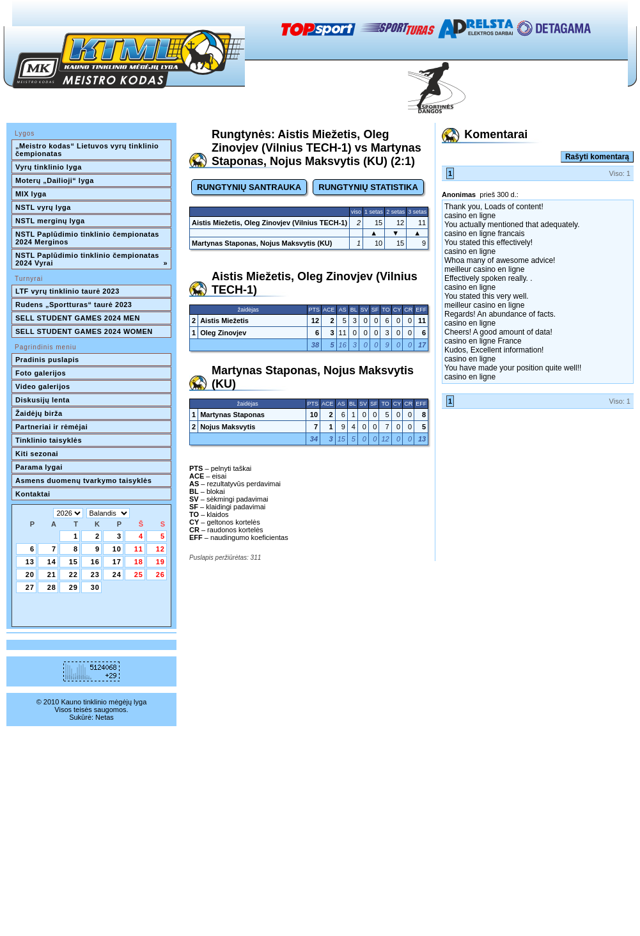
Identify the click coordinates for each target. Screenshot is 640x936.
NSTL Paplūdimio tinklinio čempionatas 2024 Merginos (88, 238)
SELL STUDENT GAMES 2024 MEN (77, 318)
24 (117, 574)
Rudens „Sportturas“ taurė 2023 (73, 304)
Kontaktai (33, 494)
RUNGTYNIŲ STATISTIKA (368, 187)
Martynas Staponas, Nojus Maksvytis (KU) (262, 243)
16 (95, 562)
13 (30, 562)
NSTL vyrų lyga (43, 207)
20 (30, 574)
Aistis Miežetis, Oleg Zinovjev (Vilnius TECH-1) (269, 222)
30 (95, 587)
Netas (104, 717)
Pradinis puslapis (47, 359)
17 (117, 562)
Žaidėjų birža (39, 413)
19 (160, 562)
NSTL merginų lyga (50, 221)
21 (51, 574)
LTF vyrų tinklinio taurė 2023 (67, 291)
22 (73, 574)
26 (160, 574)
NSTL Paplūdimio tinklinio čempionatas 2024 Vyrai (91, 259)
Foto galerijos (40, 373)
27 (30, 587)
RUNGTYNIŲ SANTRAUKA (249, 187)
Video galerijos (42, 386)
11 (138, 549)
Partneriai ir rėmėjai (51, 427)
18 (138, 562)
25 (138, 574)
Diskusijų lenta (42, 400)
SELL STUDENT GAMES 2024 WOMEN (84, 331)
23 (95, 574)
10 (117, 549)
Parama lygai (39, 467)
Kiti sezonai (36, 453)
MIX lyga (31, 194)
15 (73, 562)
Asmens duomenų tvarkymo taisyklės (83, 480)
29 (73, 587)
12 (160, 549)
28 (51, 587)
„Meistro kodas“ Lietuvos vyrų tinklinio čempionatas (88, 149)
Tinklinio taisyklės (48, 440)
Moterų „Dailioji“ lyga (54, 180)
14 (51, 562)
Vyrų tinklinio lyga (48, 167)
